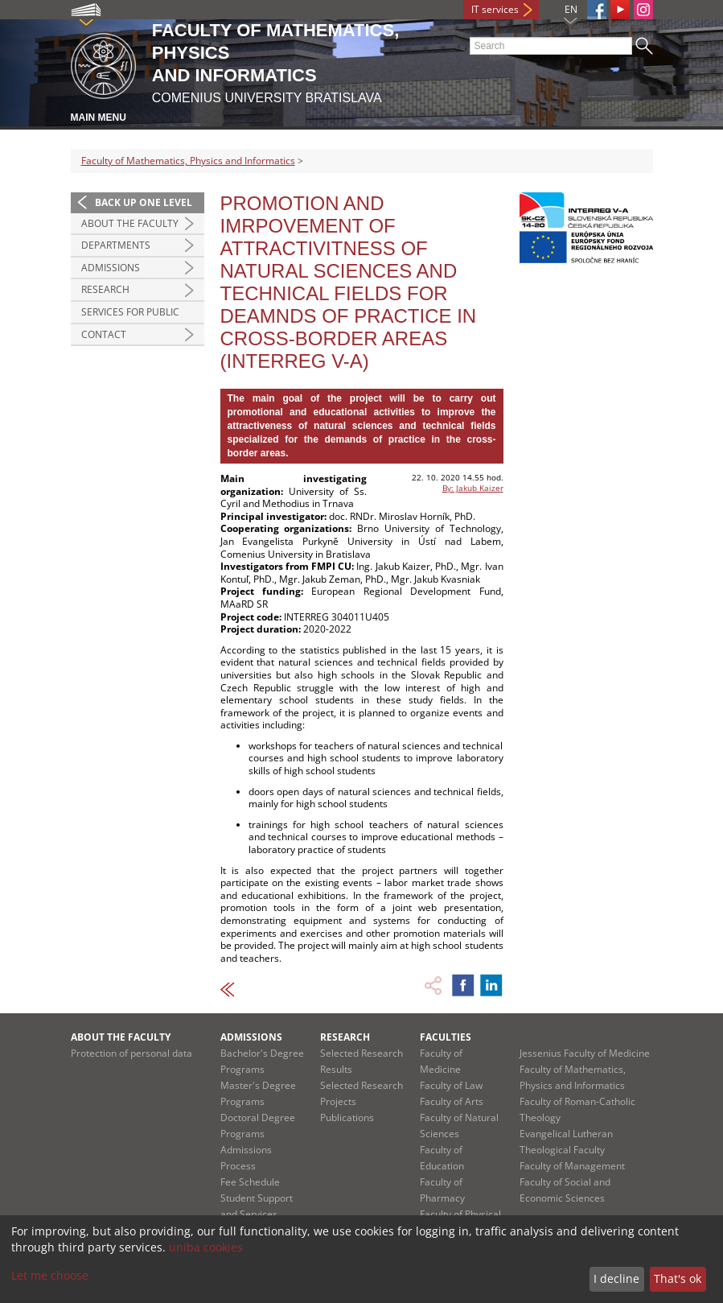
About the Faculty (130, 223)
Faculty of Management (572, 1166)
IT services (495, 9)
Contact (103, 334)
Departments (115, 245)
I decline (616, 1278)
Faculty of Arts (451, 1101)
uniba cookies (206, 1247)
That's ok (677, 1278)
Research (105, 289)
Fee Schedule (250, 1182)
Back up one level (143, 202)
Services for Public (130, 312)
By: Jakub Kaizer (472, 487)
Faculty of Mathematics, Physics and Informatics (188, 160)
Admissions (110, 267)
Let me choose (49, 1275)
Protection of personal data (131, 1053)
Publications (347, 1117)
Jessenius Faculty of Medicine (585, 1053)
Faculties (445, 1037)
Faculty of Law (451, 1085)
